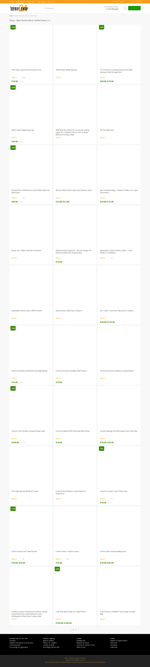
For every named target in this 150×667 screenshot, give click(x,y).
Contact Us (82, 658)
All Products (20, 2)
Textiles (79, 638)
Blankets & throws (83, 643)
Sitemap (102, 662)
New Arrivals (31, 2)
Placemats (113, 643)
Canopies (12, 641)
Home (11, 2)
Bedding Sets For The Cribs (18, 638)
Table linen (114, 647)
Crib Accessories (14, 645)
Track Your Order (118, 1)
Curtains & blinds (48, 645)
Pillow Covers (81, 647)
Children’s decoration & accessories (21, 643)
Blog (77, 658)
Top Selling (41, 2)
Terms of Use (95, 662)
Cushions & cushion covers (86, 645)
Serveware (113, 645)
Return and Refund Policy (63, 662)
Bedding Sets (81, 641)
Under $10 (50, 2)
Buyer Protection (50, 662)
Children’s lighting (49, 638)
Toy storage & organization (18, 647)
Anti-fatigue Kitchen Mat (51, 647)
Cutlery (112, 638)
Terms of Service (85, 662)
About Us (71, 658)
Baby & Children (48, 641)
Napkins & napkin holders (118, 641)
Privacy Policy (75, 662)
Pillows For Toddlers (50, 643)
